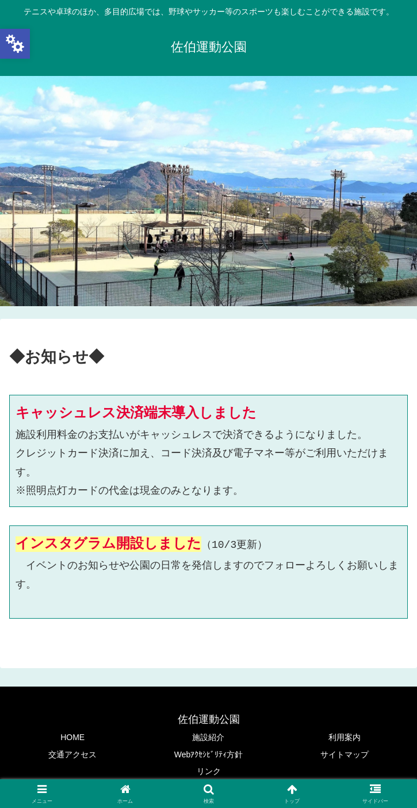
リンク (209, 771)
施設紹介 (208, 737)
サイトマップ (344, 754)
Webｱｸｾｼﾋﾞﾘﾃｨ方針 (208, 754)
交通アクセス (72, 754)
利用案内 (344, 737)
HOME (72, 737)
